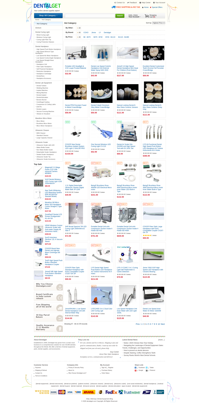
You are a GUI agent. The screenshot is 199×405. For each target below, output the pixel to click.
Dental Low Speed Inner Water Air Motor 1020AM (152, 310)
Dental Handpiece (42, 46)
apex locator (126, 386)
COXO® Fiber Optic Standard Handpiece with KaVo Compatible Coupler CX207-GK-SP (74, 271)
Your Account (160, 3)
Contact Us (120, 3)
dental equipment (42, 383)
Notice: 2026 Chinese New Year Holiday (138, 343)
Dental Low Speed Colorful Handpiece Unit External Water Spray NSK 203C (101, 68)
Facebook (142, 367)
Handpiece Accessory (43, 78)
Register (110, 367)
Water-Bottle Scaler (43, 147)
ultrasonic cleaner (97, 383)
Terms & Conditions (41, 376)
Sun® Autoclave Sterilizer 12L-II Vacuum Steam (53, 239)
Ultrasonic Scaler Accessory (45, 159)
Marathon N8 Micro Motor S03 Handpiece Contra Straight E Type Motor (53, 205)
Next (163, 324)
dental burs (108, 383)
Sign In (104, 367)
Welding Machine (42, 88)
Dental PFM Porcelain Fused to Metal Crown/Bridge (75, 106)
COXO (85, 33)
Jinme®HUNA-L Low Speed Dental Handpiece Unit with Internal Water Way (75, 311)
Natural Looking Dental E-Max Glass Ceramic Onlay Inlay (152, 107)
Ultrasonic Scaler (41, 142)
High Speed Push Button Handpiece (48, 49)
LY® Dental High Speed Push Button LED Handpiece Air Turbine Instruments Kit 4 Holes (101, 271)
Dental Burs (40, 76)
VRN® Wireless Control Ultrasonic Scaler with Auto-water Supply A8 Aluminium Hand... (53, 228)
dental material (76, 386)
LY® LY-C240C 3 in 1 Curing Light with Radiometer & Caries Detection (127, 270)
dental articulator (114, 386)
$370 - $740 (98, 37)
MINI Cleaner (40, 133)
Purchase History (107, 370)
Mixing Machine (41, 92)
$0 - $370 (87, 37)
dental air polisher (71, 383)
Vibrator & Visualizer (43, 114)
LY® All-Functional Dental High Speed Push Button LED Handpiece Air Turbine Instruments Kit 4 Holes (153, 147)
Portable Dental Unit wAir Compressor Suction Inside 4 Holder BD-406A (127, 229)
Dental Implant (41, 95)
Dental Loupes (41, 109)
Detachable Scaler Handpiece (46, 152)
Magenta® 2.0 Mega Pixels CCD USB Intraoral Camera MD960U (52, 170)
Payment (38, 367)
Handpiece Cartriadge (43, 73)
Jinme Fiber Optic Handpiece (109, 354)
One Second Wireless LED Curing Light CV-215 (101, 145)
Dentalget (107, 33)
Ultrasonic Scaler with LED (45, 145)
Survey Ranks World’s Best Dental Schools (139, 355)
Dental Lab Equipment (43, 83)
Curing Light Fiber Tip (43, 39)
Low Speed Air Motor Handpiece (47, 55)
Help (87, 399)
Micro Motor (40, 121)
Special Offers (157, 7)
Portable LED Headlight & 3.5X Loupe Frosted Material (75, 67)
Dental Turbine (41, 85)
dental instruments (56, 383)
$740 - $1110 (110, 37)
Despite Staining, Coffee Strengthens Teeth (139, 353)
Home (146, 7)
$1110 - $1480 (123, 37)
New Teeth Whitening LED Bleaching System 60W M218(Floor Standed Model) (53, 193)
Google (141, 370)
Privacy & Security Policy (76, 367)
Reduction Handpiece (43, 71)
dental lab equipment (140, 386)
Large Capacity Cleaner (44, 138)
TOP (173, 399)
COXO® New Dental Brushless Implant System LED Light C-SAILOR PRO (75, 146)
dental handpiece (150, 383)
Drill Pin (39, 107)
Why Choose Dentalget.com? (77, 373)
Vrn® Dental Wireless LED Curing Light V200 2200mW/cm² (53, 181)
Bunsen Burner (41, 100)
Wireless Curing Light (43, 37)
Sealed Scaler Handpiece (45, 154)
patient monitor (84, 383)
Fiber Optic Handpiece (44, 66)
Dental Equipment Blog (105, 399)
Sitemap (93, 399)
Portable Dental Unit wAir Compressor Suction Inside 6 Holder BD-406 (101, 229)
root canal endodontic (135, 383)
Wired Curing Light (42, 35)
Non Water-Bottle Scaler (44, 150)
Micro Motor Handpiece (44, 126)
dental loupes (64, 386)
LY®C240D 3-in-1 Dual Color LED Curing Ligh (101, 310)
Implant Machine (42, 90)
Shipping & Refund (41, 370)
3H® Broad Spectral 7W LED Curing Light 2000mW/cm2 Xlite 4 (76, 229)
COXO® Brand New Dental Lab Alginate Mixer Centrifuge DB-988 (52, 251)
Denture (38, 28)
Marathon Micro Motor (43, 118)
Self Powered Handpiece (44, 69)
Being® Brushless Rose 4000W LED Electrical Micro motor (101, 187)
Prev (138, 324)
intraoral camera (88, 386)
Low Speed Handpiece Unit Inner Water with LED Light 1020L (127, 311)
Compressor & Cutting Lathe (46, 104)
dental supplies (102, 386)
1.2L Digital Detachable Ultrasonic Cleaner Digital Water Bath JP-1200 (74, 187)
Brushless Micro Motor (44, 123)
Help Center (146, 3)
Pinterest (152, 370)
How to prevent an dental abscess (136, 350)
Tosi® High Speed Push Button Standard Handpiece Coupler (53, 262)
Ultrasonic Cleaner (42, 130)
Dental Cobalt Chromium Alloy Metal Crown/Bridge (100, 106)
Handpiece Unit (41, 64)
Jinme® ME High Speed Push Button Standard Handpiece (54, 273)
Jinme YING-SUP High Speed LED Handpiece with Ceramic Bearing (153, 270)
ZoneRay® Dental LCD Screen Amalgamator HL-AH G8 (53, 216)
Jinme (93, 33)
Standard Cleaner (42, 135)
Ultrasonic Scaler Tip (43, 157)
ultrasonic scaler (120, 383)
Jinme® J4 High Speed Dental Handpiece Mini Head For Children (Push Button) (127, 68)
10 (159, 324)
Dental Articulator (42, 97)
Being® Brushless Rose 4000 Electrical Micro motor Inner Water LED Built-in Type (127, 188)
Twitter (152, 367)
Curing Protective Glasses (45, 42)
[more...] (161, 340)
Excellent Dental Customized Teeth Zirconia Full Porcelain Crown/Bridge (153, 68)
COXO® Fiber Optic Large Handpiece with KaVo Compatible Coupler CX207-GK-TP (153, 229)
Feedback (133, 3)
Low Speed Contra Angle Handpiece (48, 58)
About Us (71, 370)
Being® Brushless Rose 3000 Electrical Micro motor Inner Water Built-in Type (153, 187)
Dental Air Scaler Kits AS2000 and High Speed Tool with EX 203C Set (126, 146)
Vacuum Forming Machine (45, 111)
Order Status (105, 373)
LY (100, 33)
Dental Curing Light (42, 32)
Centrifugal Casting (42, 102)
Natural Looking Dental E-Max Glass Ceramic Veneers (127, 106)
